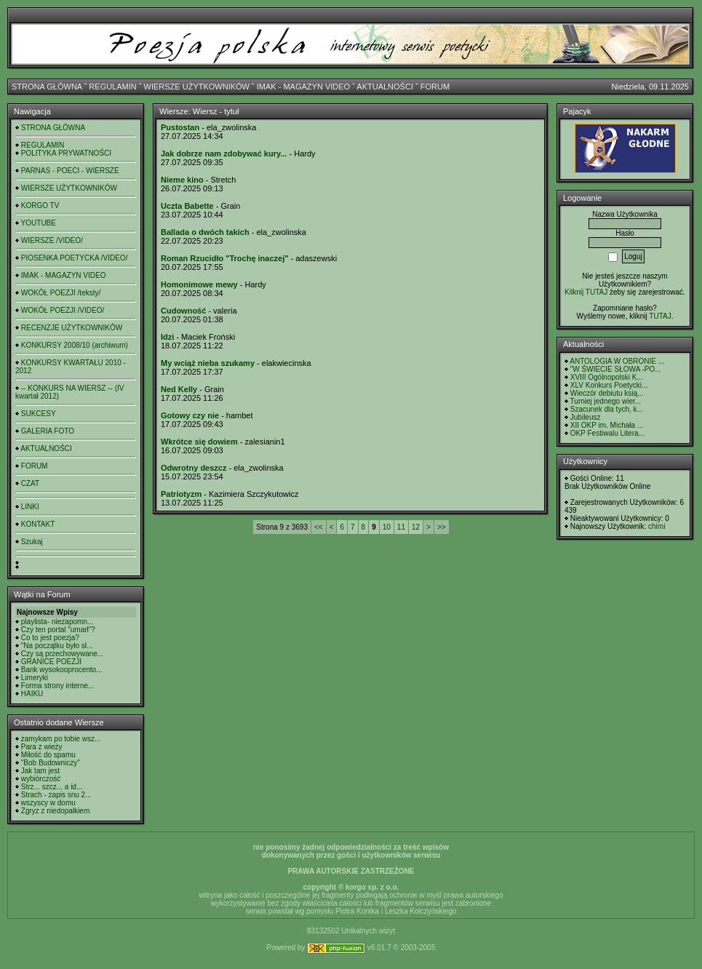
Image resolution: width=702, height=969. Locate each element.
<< (318, 527)
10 (387, 527)
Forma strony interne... (58, 686)
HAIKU (32, 694)
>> (441, 527)
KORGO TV (40, 206)
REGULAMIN (112, 86)
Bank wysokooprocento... (62, 670)
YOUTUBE (38, 223)
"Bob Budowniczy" (50, 763)
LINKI (30, 507)
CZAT (30, 483)
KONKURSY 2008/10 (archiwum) (74, 345)
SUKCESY (38, 414)
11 (401, 527)
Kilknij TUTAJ (586, 292)
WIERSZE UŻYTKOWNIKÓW (197, 86)
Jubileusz (585, 417)
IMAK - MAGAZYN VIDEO (303, 86)
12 (416, 527)
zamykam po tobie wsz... (60, 739)
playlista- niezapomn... (57, 622)
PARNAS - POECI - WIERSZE (70, 171)
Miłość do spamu (48, 755)
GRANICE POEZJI (51, 662)
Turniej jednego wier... (605, 401)
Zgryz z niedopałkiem (55, 811)
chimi (656, 526)
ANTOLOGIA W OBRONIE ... (617, 361)
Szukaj (32, 542)
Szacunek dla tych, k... (606, 409)
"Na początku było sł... (57, 646)
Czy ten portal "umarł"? (58, 630)
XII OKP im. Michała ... (606, 425)
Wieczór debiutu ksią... (607, 393)
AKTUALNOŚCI (384, 86)
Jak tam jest (40, 771)
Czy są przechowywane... (62, 654)
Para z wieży (42, 747)
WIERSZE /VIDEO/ (52, 240)
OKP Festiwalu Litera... (607, 433)
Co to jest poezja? (50, 638)
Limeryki (34, 678)
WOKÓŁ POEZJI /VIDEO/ (62, 310)
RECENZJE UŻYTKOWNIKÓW (71, 328)
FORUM (435, 86)
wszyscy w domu (48, 803)
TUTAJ (660, 316)
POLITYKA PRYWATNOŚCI (66, 153)
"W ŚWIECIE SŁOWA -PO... (615, 369)
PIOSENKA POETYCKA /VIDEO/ (74, 258)
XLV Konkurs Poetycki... (609, 385)
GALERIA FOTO (47, 431)
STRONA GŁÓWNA (47, 86)
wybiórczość (40, 779)
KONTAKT (38, 524)
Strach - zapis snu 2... (56, 795)
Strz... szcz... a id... (51, 787)
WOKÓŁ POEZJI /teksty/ (60, 293)
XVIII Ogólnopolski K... (606, 377)
